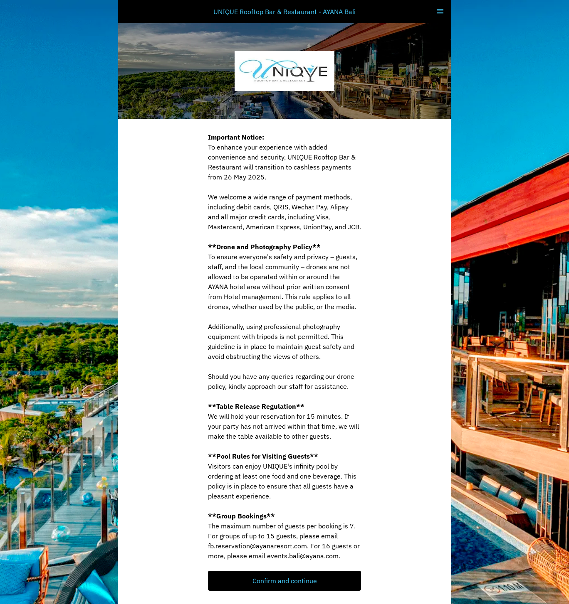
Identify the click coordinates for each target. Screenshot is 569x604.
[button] (284, 580)
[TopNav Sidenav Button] (440, 11)
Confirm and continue (284, 581)
